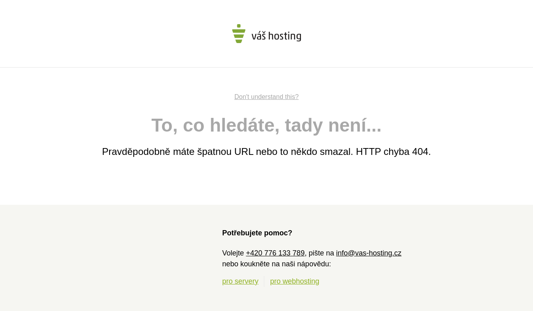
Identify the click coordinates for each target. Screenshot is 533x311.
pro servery (240, 281)
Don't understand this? (266, 96)
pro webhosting (294, 281)
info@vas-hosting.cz (368, 253)
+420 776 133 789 (275, 253)
